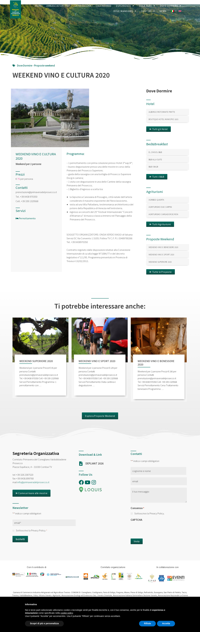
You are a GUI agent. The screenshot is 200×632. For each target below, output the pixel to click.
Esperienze (125, 5)
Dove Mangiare (124, 11)
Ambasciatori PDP (58, 5)
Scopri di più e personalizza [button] (44, 623)
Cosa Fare (147, 5)
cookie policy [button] (66, 613)
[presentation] (154, 529)
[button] (158, 129)
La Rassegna (83, 5)
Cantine (148, 11)
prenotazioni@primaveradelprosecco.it (36, 192)
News (163, 11)
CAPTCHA (136, 520)
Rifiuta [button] (147, 623)
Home (38, 5)
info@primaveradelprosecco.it (33, 482)
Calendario (103, 5)
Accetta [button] (166, 623)
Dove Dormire (170, 5)
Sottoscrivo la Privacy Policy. (31, 530)
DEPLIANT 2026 (94, 463)
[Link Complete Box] (167, 112)
